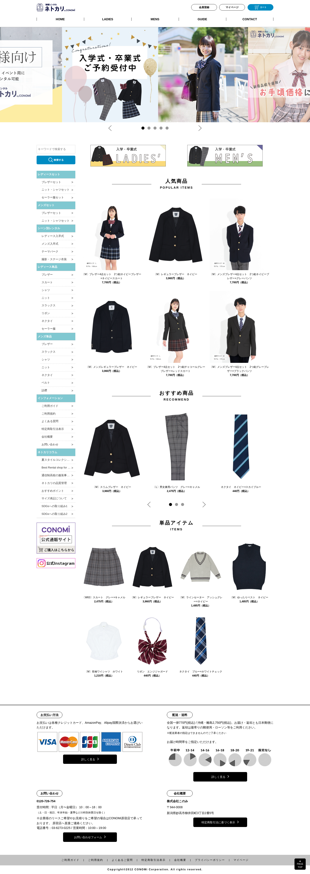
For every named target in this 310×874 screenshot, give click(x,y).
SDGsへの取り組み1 (54, 506)
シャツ (46, 290)
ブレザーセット (51, 182)
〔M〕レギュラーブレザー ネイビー (175, 274)
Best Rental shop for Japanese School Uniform (58, 467)
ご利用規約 (49, 413)
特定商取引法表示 (53, 429)
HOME (60, 19)
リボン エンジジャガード (152, 671)
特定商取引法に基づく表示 (220, 822)
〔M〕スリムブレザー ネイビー (112, 487)
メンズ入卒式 (50, 243)
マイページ (232, 7)
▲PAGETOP (300, 864)
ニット (46, 297)
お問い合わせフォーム (90, 837)
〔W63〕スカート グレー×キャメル (104, 597)
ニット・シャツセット (56, 189)
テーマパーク (50, 251)
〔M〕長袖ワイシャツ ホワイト (104, 671)
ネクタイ (47, 321)
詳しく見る (90, 759)
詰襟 (44, 390)
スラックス (49, 305)
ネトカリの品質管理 (54, 483)
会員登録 (204, 7)
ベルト (46, 382)
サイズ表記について (54, 498)
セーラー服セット (53, 197)
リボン (46, 313)
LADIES (107, 19)
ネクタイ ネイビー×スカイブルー (241, 487)
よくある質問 (50, 421)
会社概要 (47, 436)
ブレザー (47, 274)
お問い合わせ (50, 444)
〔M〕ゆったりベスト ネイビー (249, 597)
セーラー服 (49, 328)
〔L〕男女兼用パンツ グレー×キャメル (176, 487)
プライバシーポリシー (210, 859)
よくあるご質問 (122, 859)
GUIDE (202, 19)
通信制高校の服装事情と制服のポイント (58, 475)
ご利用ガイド (50, 405)
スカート (47, 282)
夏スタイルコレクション (57, 459)
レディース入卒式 (53, 236)
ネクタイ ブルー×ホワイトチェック (200, 671)
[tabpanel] (155, 74)
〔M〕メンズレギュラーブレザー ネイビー (111, 366)
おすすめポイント (53, 490)
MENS (155, 19)
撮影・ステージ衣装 (54, 259)
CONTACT (249, 19)
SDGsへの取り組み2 (54, 513)
